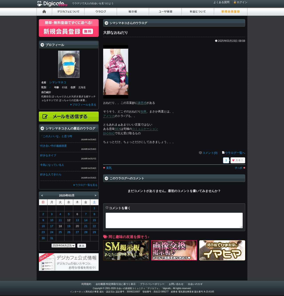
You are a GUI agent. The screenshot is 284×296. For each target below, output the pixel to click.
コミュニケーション (145, 128)
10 (51, 220)
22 (94, 226)
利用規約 (86, 284)
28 (85, 232)
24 (51, 232)
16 (43, 226)
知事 (143, 111)
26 (68, 232)
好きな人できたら (50, 174)
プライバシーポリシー (152, 284)
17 (51, 226)
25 (60, 232)
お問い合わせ (176, 284)
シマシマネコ (57, 82)
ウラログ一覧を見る (86, 185)
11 (60, 220)
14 (85, 220)
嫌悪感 (142, 102)
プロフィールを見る (84, 104)
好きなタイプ (48, 155)
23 (43, 232)
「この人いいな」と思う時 (56, 136)
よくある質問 (221, 2)
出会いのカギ (195, 284)
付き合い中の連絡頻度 (53, 145)
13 (77, 220)
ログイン (242, 2)
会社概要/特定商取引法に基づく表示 (115, 284)
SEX (117, 128)
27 (77, 232)
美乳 (109, 168)
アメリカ (109, 116)
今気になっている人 (52, 164)
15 (94, 220)
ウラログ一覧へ (235, 152)
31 (51, 238)
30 (43, 238)
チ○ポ (238, 168)
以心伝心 (109, 133)
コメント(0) (209, 152)
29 (94, 232)
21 (85, 226)
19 (68, 226)
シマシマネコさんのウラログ (128, 23)
